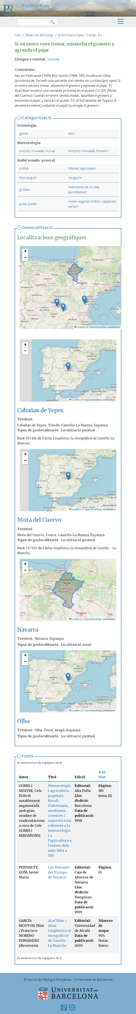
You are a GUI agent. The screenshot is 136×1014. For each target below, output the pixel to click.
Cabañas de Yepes (40, 410)
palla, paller (28, 204)
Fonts (27, 756)
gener (24, 133)
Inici (18, 35)
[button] (63, 307)
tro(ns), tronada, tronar (37, 151)
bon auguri (28, 177)
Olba (23, 720)
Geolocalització (37, 227)
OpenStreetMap (98, 327)
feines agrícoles (82, 168)
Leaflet (79, 327)
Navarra (27, 629)
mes (71, 133)
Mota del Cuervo (39, 519)
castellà (53, 59)
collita (23, 168)
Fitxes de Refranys (39, 35)
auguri (75, 177)
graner (24, 189)
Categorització (36, 117)
